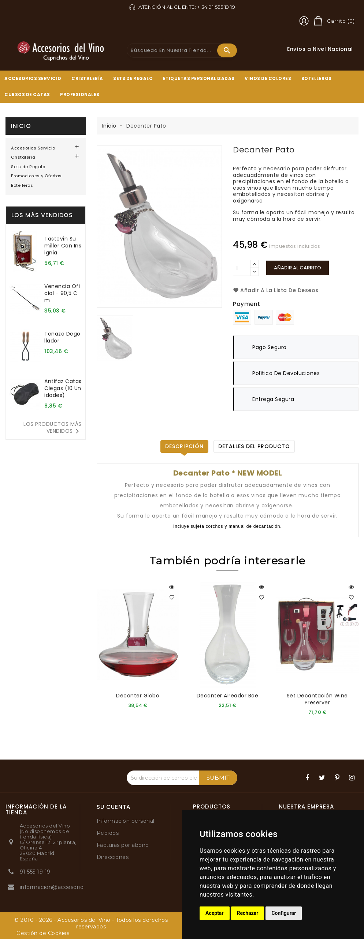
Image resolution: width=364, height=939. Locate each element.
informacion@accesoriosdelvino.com (70, 887)
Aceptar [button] (214, 913)
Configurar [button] (283, 913)
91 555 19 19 (35, 871)
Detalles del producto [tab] (254, 446)
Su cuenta (113, 806)
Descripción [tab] (184, 446)
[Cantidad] (241, 268)
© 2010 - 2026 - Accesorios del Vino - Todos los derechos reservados (91, 922)
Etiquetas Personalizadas (199, 79)
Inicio (21, 126)
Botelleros (316, 79)
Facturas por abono (123, 844)
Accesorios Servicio (33, 79)
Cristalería (87, 79)
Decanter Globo (137, 695)
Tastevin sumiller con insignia (62, 245)
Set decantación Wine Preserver (317, 699)
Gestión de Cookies (42, 932)
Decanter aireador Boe (228, 695)
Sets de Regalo (133, 79)
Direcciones (113, 856)
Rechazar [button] (248, 913)
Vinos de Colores (268, 79)
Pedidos (108, 832)
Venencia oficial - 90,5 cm (62, 293)
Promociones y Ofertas (36, 176)
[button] (304, 21)
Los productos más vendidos (52, 428)
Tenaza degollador (62, 337)
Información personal (126, 820)
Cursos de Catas (27, 95)
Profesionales (80, 95)
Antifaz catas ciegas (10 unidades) (63, 388)
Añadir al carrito (297, 267)
